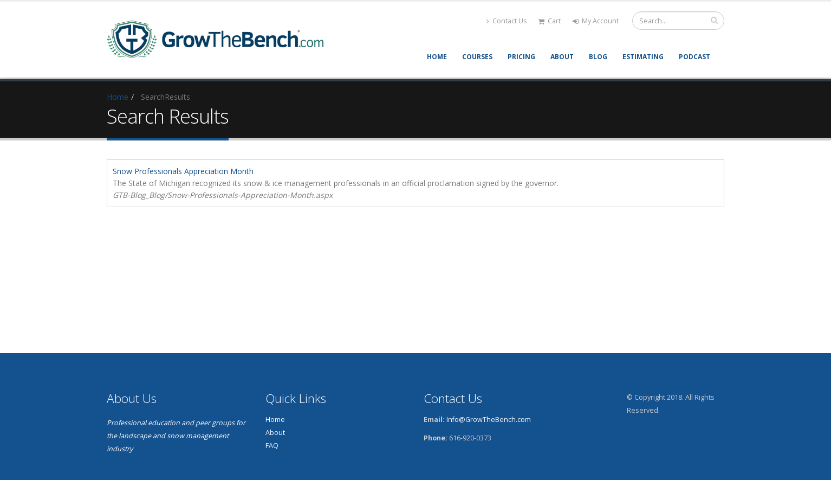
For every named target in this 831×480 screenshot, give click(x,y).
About (562, 56)
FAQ (271, 445)
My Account (596, 20)
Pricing (521, 56)
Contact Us (506, 20)
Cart (549, 20)
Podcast (694, 56)
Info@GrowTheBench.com (488, 419)
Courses (477, 56)
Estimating (643, 56)
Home (437, 56)
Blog (598, 56)
